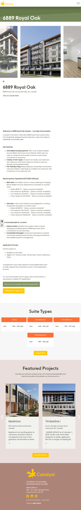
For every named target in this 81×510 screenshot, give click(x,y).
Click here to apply (14, 291)
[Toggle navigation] (78, 3)
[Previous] (2, 52)
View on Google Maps (11, 95)
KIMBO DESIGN (37, 503)
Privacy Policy (46, 500)
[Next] (78, 52)
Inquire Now (40, 353)
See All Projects (40, 455)
